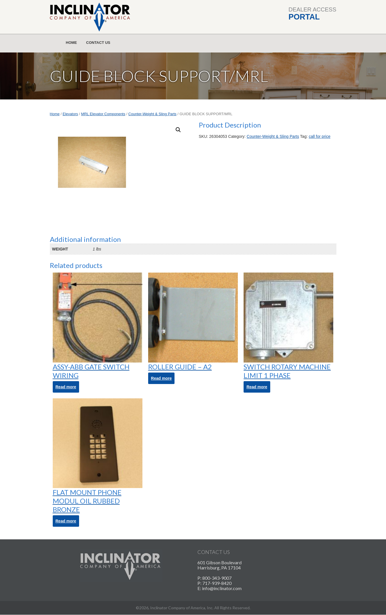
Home (71, 42)
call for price (319, 136)
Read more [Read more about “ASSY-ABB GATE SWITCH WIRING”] (66, 387)
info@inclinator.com (222, 588)
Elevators (70, 114)
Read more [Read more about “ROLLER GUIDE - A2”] (161, 378)
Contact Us (98, 42)
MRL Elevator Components (103, 114)
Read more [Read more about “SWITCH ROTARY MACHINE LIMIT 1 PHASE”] (256, 387)
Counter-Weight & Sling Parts (152, 114)
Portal (304, 17)
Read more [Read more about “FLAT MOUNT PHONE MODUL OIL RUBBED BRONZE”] (66, 521)
